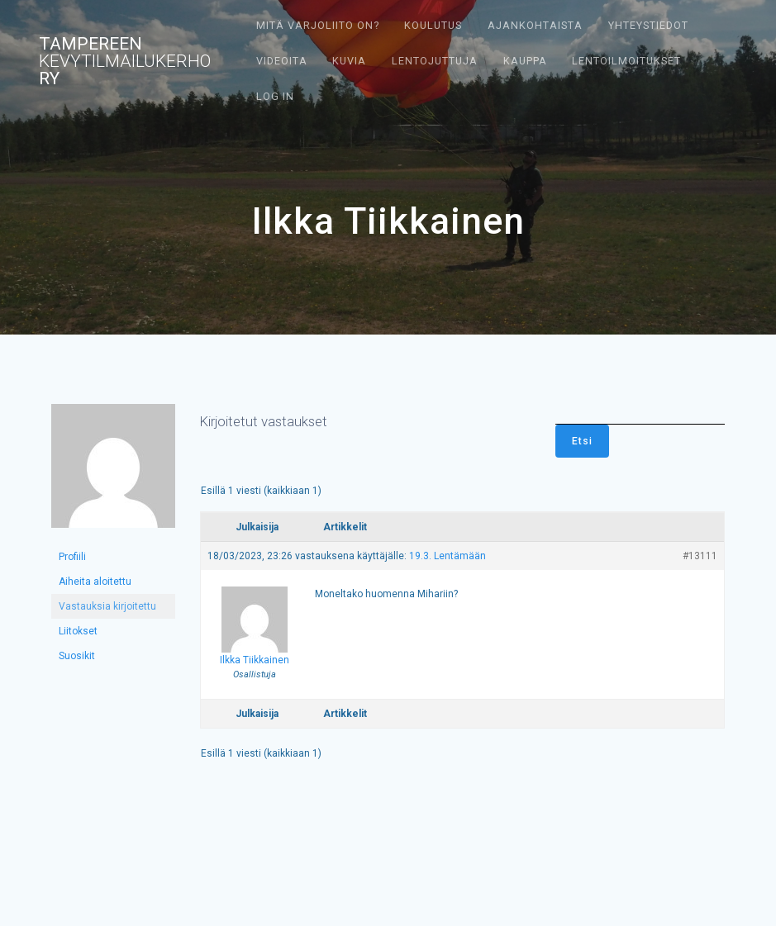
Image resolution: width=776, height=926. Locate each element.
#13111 (700, 556)
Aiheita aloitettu (95, 581)
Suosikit (77, 656)
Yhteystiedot (648, 25)
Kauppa (525, 61)
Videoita (281, 61)
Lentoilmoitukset (626, 61)
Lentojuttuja (435, 61)
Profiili (72, 557)
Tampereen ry (125, 62)
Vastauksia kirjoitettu (107, 606)
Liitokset (78, 631)
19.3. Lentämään (447, 556)
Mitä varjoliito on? (317, 25)
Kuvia (349, 61)
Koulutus (433, 25)
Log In (275, 96)
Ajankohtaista (535, 25)
